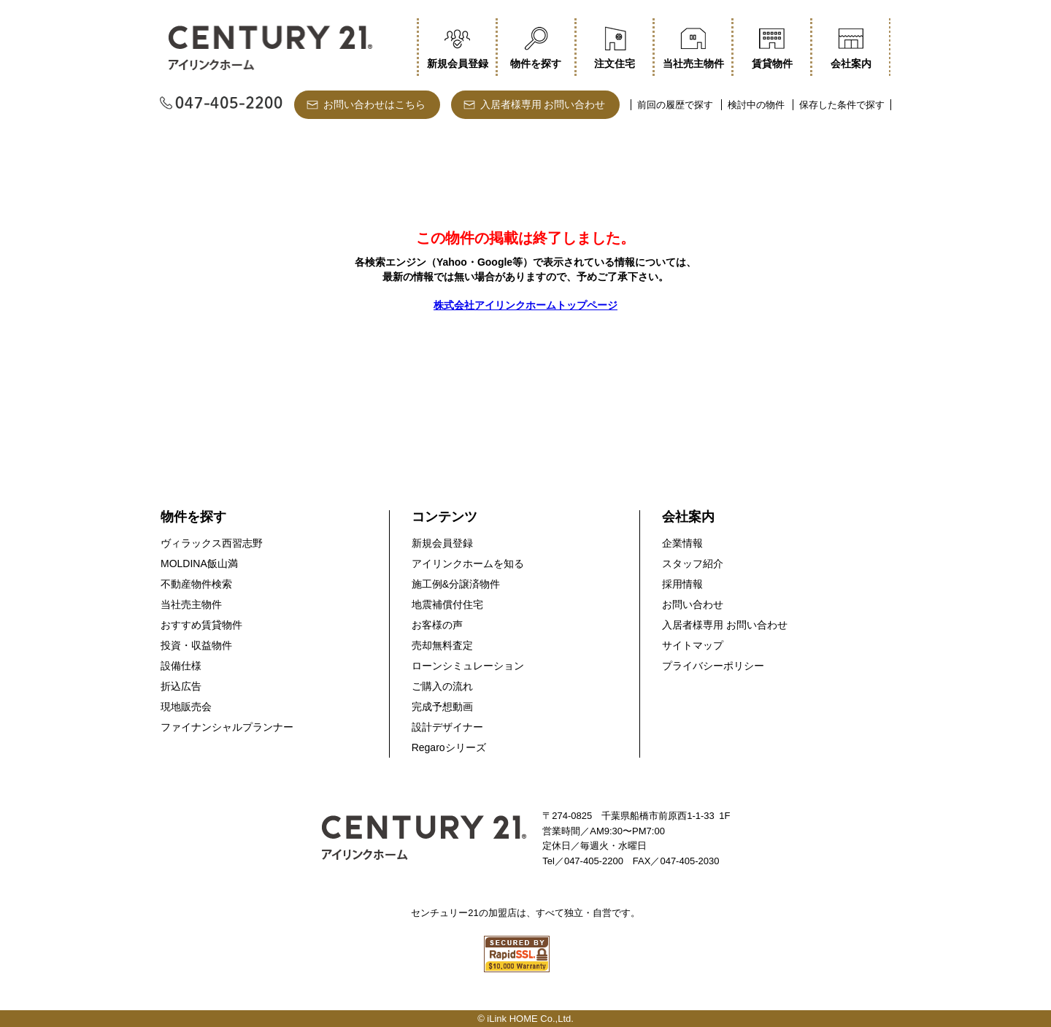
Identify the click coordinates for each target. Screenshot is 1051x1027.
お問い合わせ (692, 604)
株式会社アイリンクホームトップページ (525, 305)
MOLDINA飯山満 (199, 563)
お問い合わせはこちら (374, 104)
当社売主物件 (191, 604)
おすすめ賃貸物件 (201, 625)
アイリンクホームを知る (468, 563)
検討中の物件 (756, 104)
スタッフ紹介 (692, 563)
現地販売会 (186, 706)
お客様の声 (437, 625)
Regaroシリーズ (449, 747)
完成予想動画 (442, 706)
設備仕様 (181, 666)
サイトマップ (692, 645)
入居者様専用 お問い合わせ (543, 104)
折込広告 (181, 686)
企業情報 (682, 543)
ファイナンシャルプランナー (227, 727)
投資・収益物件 (196, 645)
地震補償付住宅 (447, 604)
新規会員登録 (442, 543)
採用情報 (682, 584)
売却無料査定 (442, 645)
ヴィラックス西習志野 (212, 543)
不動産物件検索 (196, 584)
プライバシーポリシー (713, 666)
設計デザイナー (447, 727)
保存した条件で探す (842, 104)
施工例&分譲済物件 (456, 584)
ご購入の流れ (442, 686)
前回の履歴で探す (675, 104)
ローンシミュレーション (468, 666)
